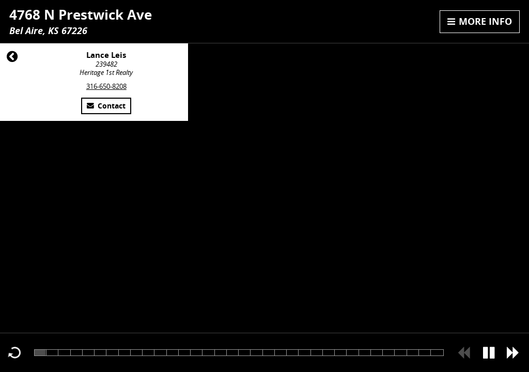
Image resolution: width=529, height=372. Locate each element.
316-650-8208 (106, 86)
